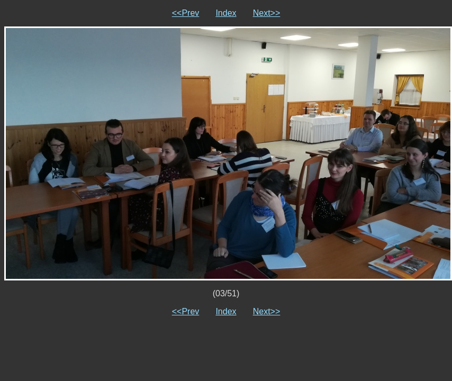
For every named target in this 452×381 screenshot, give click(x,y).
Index (225, 12)
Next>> (267, 12)
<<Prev (186, 12)
